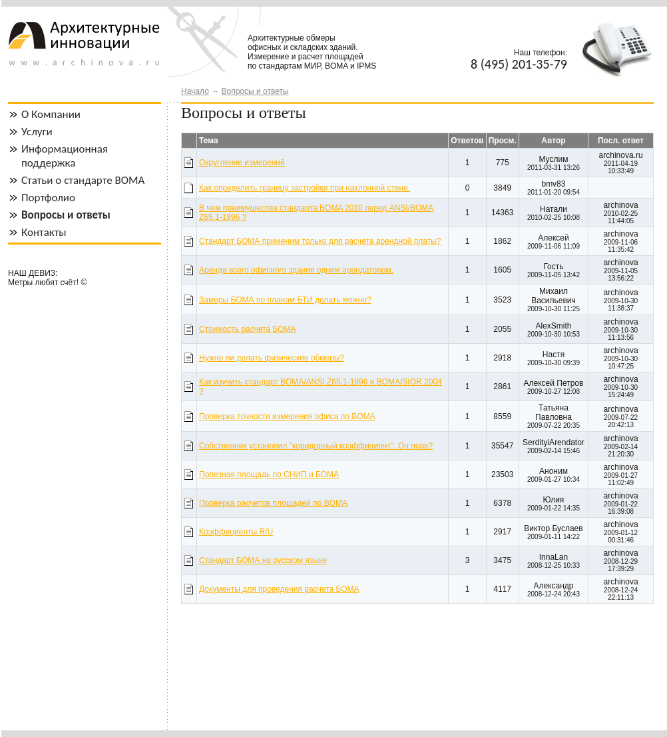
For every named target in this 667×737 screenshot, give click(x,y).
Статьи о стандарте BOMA (82, 180)
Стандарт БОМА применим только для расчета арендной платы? (320, 241)
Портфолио (48, 198)
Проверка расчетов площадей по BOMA (273, 503)
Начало (195, 91)
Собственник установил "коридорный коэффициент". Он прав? (316, 445)
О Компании (51, 114)
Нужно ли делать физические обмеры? (271, 358)
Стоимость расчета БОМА (247, 329)
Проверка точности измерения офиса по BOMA (287, 416)
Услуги (37, 132)
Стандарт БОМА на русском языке (263, 560)
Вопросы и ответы (254, 91)
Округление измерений (242, 162)
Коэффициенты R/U (236, 531)
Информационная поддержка (64, 156)
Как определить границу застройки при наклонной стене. (304, 188)
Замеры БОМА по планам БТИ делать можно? (285, 300)
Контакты (44, 232)
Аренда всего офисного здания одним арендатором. (296, 270)
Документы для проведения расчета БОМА (279, 589)
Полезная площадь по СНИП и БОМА (269, 474)
